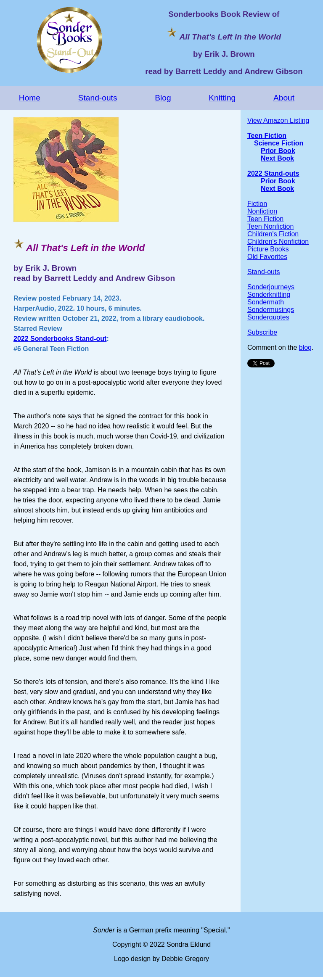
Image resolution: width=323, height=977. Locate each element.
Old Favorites (267, 256)
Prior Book (278, 150)
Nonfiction (262, 211)
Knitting (222, 97)
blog (305, 347)
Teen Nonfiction (270, 226)
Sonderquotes (268, 317)
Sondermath (265, 302)
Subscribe (262, 332)
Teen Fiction (266, 135)
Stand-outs (97, 97)
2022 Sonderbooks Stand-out (59, 338)
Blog (163, 97)
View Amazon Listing (278, 120)
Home (29, 97)
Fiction (257, 203)
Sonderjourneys (270, 286)
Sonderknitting (268, 294)
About (283, 97)
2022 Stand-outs (273, 173)
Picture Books (268, 249)
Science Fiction (278, 143)
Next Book (277, 158)
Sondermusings (270, 309)
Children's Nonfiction (278, 241)
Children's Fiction (273, 234)
